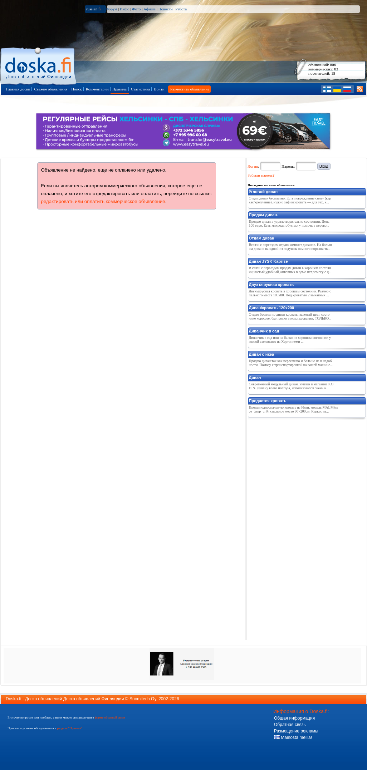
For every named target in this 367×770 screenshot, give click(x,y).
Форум (111, 9)
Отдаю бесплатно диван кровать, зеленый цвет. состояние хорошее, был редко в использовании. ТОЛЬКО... (290, 316)
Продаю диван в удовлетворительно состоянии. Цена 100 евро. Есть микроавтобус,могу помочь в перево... (289, 223)
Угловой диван (263, 191)
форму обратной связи (109, 717)
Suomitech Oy (142, 698)
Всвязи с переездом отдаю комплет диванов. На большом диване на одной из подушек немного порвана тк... (290, 247)
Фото (136, 9)
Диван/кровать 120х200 (271, 308)
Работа (181, 9)
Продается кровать (268, 401)
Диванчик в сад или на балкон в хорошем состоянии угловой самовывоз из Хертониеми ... (290, 340)
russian (93, 9)
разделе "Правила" (69, 728)
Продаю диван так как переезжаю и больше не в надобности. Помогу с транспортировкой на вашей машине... (291, 363)
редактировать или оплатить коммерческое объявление (103, 201)
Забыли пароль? (261, 175)
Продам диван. (263, 215)
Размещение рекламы (296, 731)
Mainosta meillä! (293, 737)
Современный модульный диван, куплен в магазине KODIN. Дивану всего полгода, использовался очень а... (291, 386)
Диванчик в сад (264, 331)
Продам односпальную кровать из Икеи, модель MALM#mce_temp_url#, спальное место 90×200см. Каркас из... (293, 409)
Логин (253, 166)
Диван (255, 377)
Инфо (124, 9)
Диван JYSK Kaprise (268, 261)
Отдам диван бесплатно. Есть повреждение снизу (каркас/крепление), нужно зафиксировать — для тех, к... (290, 200)
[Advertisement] (285, 527)
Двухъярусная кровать (271, 284)
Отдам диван (261, 238)
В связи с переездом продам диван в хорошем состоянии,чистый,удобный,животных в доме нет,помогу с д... (290, 270)
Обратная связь (289, 724)
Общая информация (294, 718)
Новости (165, 9)
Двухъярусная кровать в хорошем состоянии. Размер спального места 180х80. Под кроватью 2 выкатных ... (290, 293)
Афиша (149, 9)
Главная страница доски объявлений (38, 65)
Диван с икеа (261, 354)
